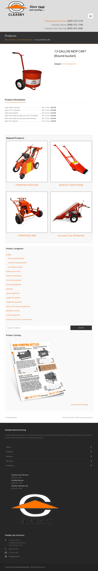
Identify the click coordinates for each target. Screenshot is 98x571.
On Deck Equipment (69, 64)
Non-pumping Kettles (16, 258)
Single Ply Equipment (14, 302)
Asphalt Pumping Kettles (17, 262)
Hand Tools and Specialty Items (18, 306)
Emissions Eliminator (14, 276)
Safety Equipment (13, 315)
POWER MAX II (11, 417)
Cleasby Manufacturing (21, 567)
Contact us (10, 465)
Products (9, 451)
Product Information (15, 99)
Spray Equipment (12, 293)
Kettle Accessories (13, 271)
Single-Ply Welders (13, 297)
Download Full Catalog (79, 404)
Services (9, 456)
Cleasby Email (14, 556)
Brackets (9, 289)
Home (8, 447)
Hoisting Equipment (13, 284)
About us (9, 461)
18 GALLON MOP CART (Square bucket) (77, 417)
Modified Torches (13, 311)
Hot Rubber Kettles (15, 267)
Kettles (8, 254)
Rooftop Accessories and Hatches (19, 319)
